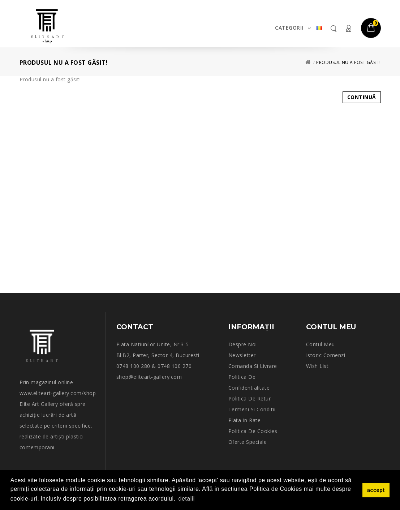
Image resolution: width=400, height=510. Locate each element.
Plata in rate (244, 420)
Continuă (361, 97)
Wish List (317, 366)
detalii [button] (187, 499)
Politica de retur (249, 398)
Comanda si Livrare (252, 366)
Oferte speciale (247, 441)
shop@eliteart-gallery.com (149, 376)
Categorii (289, 27)
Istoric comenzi (325, 355)
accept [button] (376, 490)
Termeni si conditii (252, 409)
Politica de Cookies (253, 431)
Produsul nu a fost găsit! (348, 62)
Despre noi (242, 344)
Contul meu (348, 28)
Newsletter (242, 355)
